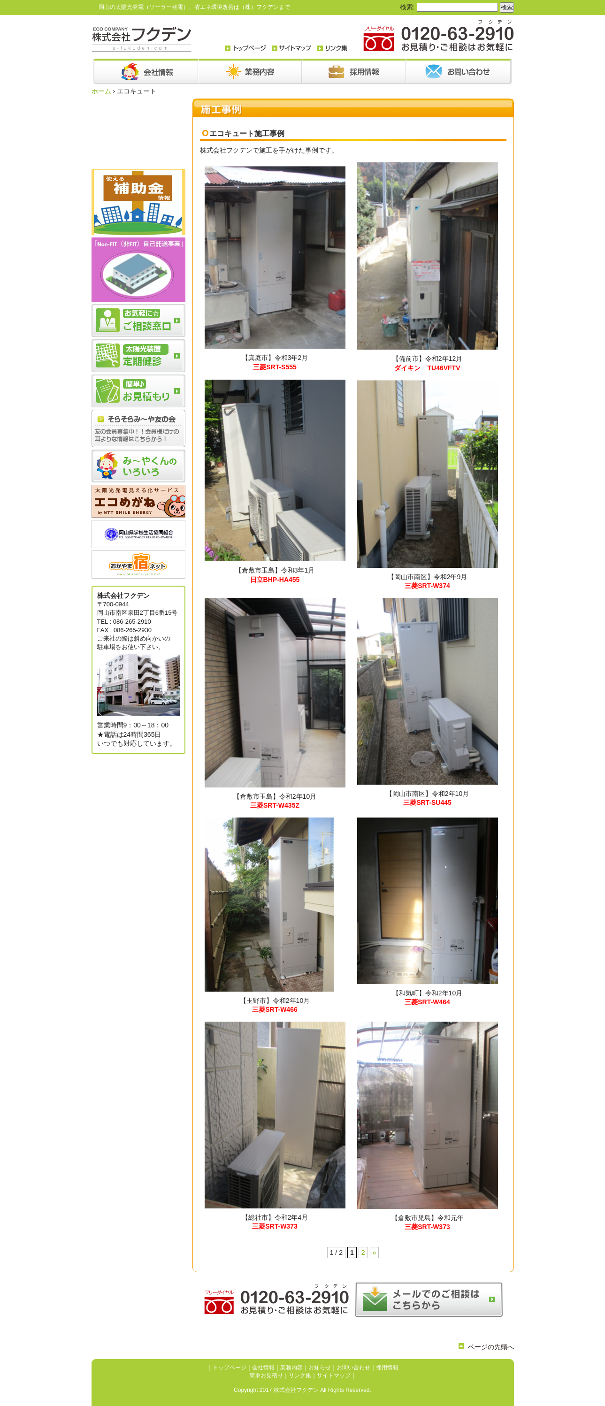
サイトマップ (334, 1375)
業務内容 (291, 1367)
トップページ (229, 1367)
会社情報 (263, 1367)
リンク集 (300, 1375)
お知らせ (319, 1367)
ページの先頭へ (491, 1347)
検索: (407, 7)
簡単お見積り (266, 1375)
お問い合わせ (353, 1367)
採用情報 (387, 1367)
